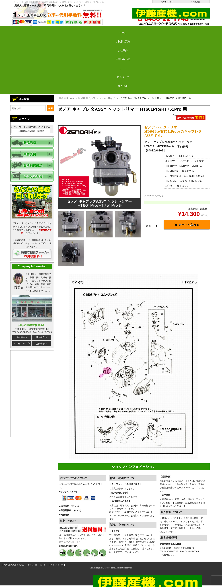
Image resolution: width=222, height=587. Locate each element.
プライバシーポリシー (38, 567)
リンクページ (57, 567)
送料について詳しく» (69, 543)
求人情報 (193, 30)
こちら (173, 556)
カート (137, 30)
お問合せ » (41, 343)
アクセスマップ (166, 2)
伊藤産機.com (66, 98)
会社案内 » (22, 337)
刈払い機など (107, 98)
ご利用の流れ (54, 30)
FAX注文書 (195, 2)
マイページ (165, 30)
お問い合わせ (109, 30)
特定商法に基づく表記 (14, 567)
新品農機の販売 (86, 98)
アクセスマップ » (21, 343)
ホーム (26, 30)
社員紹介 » (41, 337)
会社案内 (82, 30)
